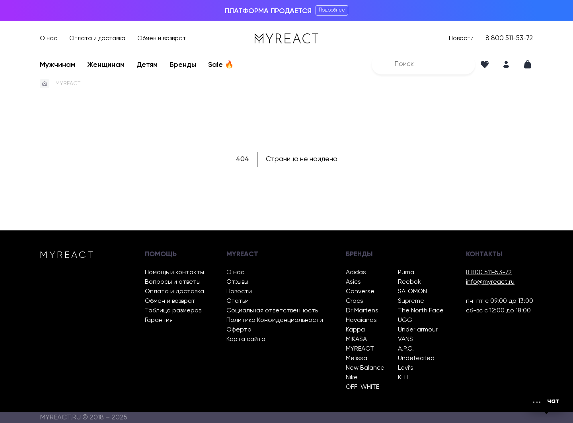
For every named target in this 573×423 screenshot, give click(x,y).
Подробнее (332, 10)
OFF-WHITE (362, 387)
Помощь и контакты (174, 272)
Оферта (238, 330)
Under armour (418, 330)
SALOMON (412, 291)
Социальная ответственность (272, 311)
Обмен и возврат (161, 38)
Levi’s (405, 368)
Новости (461, 38)
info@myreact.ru (490, 282)
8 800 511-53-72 (509, 38)
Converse (360, 291)
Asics (353, 282)
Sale (221, 64)
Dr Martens (362, 311)
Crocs (354, 301)
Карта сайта (245, 339)
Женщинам (106, 64)
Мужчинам (57, 64)
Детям (147, 64)
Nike (352, 377)
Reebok (409, 282)
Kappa (355, 330)
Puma (406, 272)
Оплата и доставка (97, 38)
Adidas (356, 272)
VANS (405, 339)
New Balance (365, 368)
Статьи (237, 301)
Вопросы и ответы (173, 282)
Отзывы (237, 282)
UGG (405, 320)
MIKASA (356, 339)
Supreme (411, 301)
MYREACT (67, 83)
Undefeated (416, 358)
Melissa (356, 358)
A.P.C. (406, 349)
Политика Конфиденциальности (274, 320)
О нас (48, 38)
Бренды (183, 64)
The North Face (421, 311)
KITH (404, 377)
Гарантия (159, 320)
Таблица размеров (173, 311)
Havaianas (361, 320)
